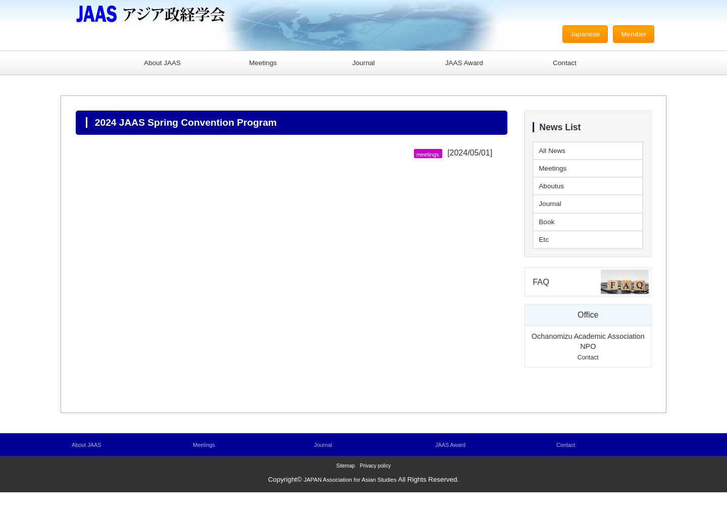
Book (548, 235)
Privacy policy (375, 485)
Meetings (262, 64)
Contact (565, 64)
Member (631, 35)
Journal (363, 64)
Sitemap (345, 485)
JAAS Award (464, 64)
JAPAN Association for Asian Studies (350, 499)
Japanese (577, 35)
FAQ (542, 299)
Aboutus (553, 194)
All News (554, 154)
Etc (544, 255)
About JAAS (162, 64)
